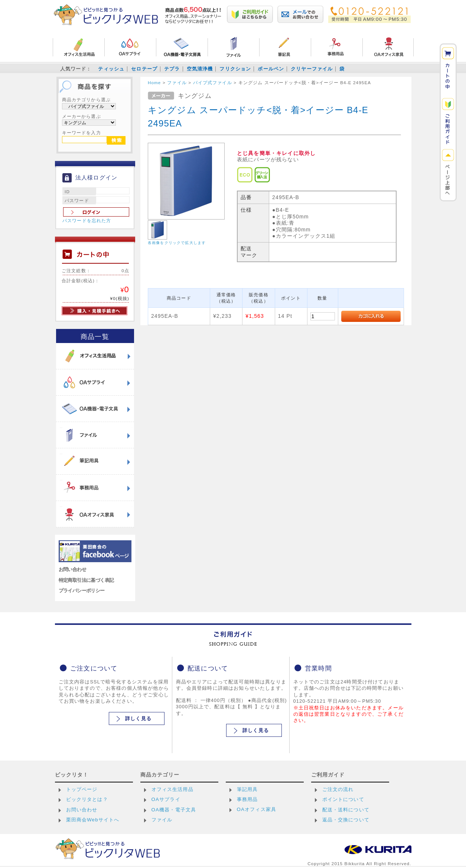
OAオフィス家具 (257, 809)
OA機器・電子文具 (173, 809)
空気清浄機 (200, 69)
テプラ (172, 69)
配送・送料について (345, 809)
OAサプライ (165, 799)
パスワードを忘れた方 (86, 220)
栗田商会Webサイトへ (93, 820)
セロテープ (144, 69)
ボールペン (271, 69)
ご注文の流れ (338, 789)
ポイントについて (343, 799)
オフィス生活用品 (172, 789)
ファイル (162, 820)
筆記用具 (247, 789)
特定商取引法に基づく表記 (86, 580)
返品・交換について (345, 820)
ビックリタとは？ (87, 799)
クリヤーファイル (312, 69)
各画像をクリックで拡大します (177, 243)
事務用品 (247, 799)
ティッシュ (111, 69)
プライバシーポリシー (82, 590)
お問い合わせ (73, 569)
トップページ (82, 789)
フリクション (235, 69)
